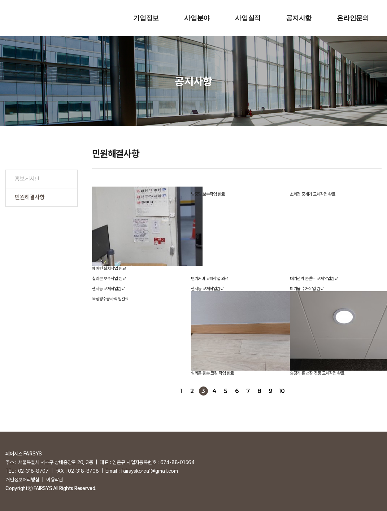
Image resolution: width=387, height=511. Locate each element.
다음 (292, 391)
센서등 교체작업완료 (108, 288)
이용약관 (54, 479)
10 (281, 391)
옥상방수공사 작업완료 (110, 298)
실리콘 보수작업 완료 (109, 278)
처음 (169, 391)
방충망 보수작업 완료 (208, 194)
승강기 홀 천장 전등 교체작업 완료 (317, 373)
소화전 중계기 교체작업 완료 (312, 194)
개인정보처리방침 (22, 479)
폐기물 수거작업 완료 (306, 288)
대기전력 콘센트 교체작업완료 (314, 278)
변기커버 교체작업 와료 (209, 278)
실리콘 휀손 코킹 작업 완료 (212, 373)
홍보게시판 (27, 178)
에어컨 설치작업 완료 (109, 268)
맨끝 (304, 391)
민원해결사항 (30, 197)
